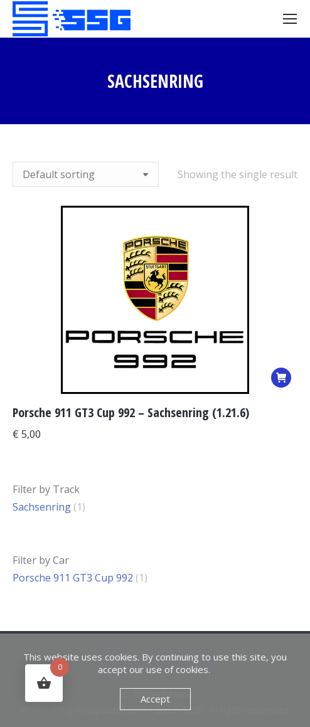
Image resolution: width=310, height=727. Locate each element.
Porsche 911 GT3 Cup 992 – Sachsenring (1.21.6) (131, 412)
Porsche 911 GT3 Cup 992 (73, 578)
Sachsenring (42, 507)
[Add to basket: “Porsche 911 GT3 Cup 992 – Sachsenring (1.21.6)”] (281, 378)
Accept (155, 699)
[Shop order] (86, 174)
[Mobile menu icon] (289, 18)
